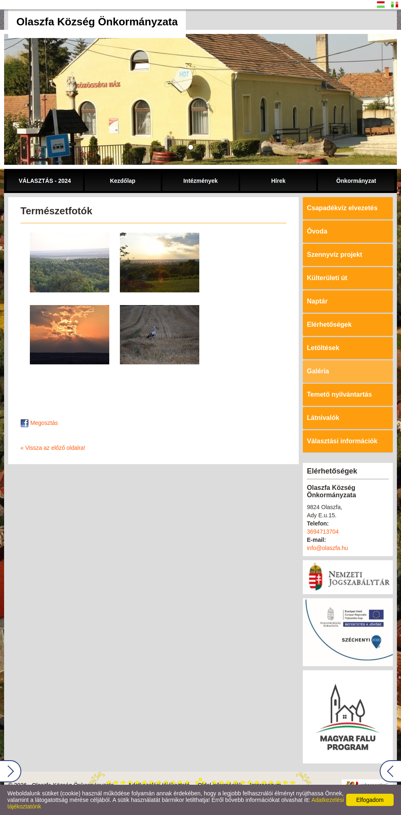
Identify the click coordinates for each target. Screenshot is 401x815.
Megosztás (39, 423)
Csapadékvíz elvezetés (342, 207)
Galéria (318, 371)
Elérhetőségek (329, 324)
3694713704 (323, 531)
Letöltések (323, 347)
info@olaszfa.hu (327, 548)
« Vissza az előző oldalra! (53, 448)
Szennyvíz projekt (334, 254)
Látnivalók (323, 417)
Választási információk (342, 441)
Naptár (317, 301)
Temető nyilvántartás (339, 394)
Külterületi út (327, 277)
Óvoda (317, 231)
